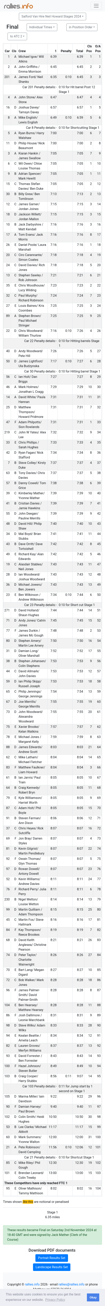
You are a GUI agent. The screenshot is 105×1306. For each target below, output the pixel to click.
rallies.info (32, 1284)
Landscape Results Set (52, 1267)
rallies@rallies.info (71, 1284)
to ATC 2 (16, 36)
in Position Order (80, 27)
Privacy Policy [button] (55, 1299)
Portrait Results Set (51, 1258)
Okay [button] (92, 1297)
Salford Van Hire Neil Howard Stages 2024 (51, 16)
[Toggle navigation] (96, 6)
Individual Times (40, 27)
